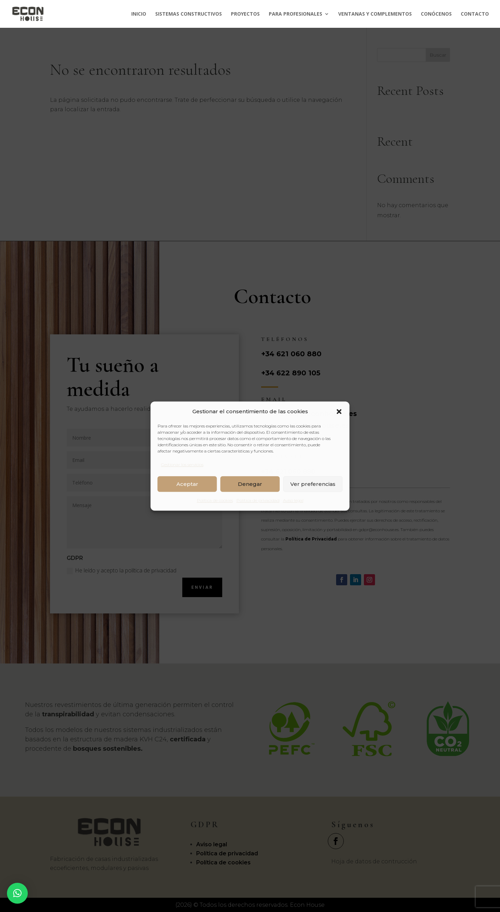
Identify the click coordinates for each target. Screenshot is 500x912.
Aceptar (187, 484)
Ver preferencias (312, 484)
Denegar (250, 484)
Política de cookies (215, 500)
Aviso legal (293, 500)
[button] (339, 411)
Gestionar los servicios (182, 464)
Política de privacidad (258, 500)
